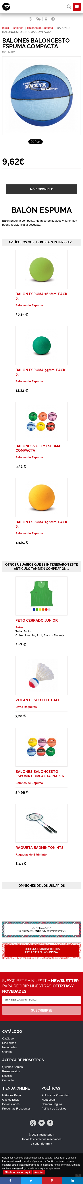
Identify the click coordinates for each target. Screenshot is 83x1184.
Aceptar (38, 1172)
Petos (19, 627)
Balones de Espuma (40, 27)
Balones (18, 27)
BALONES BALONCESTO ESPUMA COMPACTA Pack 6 (39, 774)
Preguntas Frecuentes (16, 1108)
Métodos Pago (11, 1095)
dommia (46, 1143)
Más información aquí (17, 1172)
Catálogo (8, 1038)
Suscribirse (41, 1010)
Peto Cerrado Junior (36, 620)
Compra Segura (52, 1104)
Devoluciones (10, 1104)
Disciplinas (9, 1043)
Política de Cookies (54, 1108)
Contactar (8, 1080)
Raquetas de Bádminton (31, 854)
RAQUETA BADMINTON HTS (39, 848)
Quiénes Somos (12, 1067)
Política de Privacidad (55, 1095)
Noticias (7, 1075)
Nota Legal (49, 1099)
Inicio (5, 27)
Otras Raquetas (26, 707)
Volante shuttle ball (37, 700)
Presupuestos (11, 1071)
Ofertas (7, 1051)
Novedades (9, 1047)
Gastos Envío (10, 1099)
